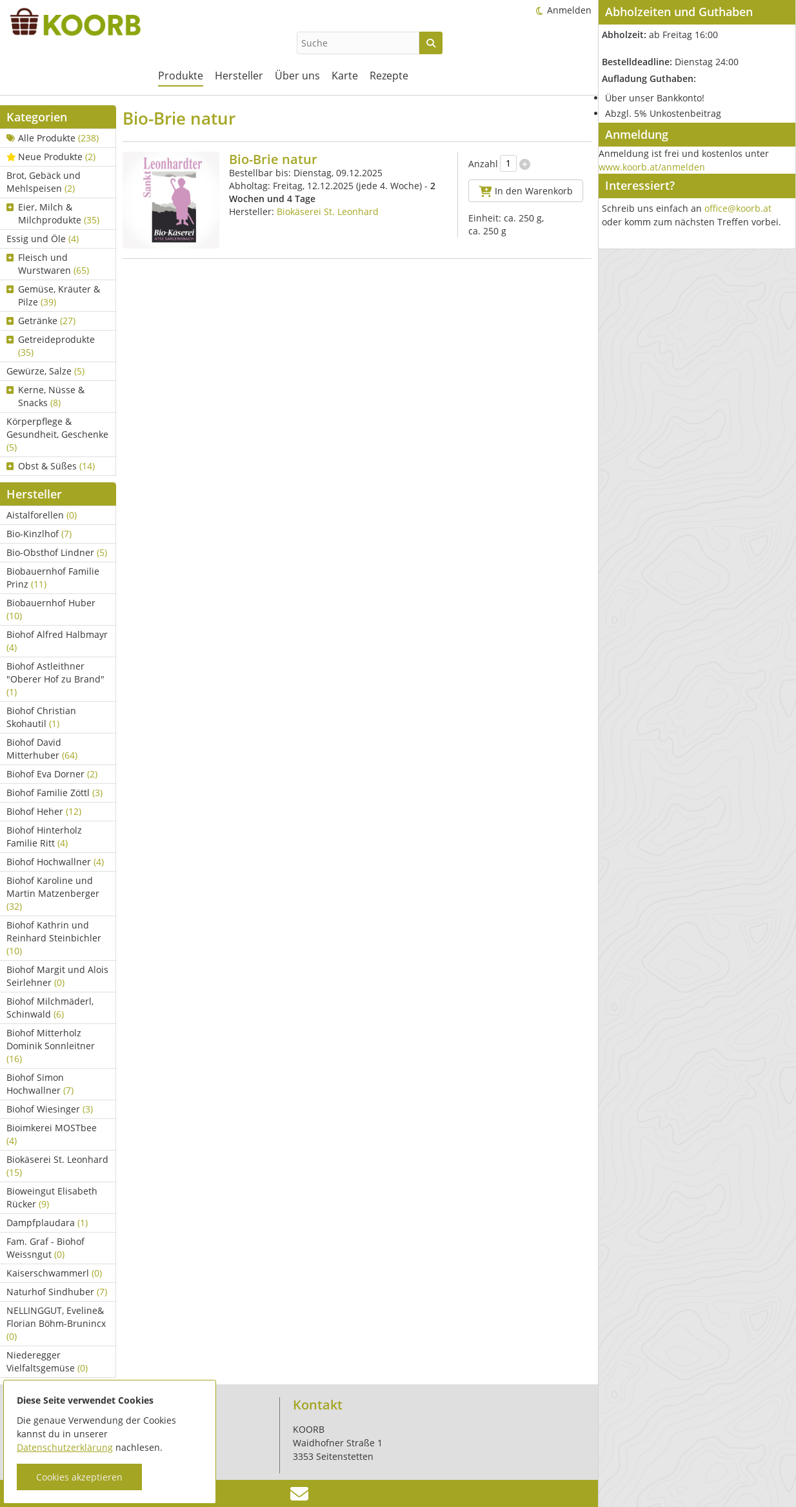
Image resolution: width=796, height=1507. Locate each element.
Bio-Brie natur (273, 159)
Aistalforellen (41, 515)
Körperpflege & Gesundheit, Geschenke (57, 434)
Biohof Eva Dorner (51, 774)
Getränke (40, 320)
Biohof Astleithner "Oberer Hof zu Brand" (55, 679)
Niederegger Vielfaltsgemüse (47, 1361)
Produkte (180, 75)
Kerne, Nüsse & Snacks (45, 396)
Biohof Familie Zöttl (54, 792)
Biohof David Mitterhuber (41, 748)
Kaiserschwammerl (54, 1273)
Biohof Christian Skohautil (41, 717)
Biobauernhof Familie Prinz (52, 577)
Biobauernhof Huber (50, 609)
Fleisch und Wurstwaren (47, 263)
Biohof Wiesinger (49, 1109)
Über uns (297, 75)
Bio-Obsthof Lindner (56, 552)
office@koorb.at (737, 208)
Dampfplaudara (47, 1222)
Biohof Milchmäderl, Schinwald (50, 1007)
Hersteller (239, 75)
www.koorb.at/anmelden (652, 167)
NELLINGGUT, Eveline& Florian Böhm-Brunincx (56, 1323)
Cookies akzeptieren (79, 1477)
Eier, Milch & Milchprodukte (52, 213)
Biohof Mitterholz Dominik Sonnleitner (50, 1046)
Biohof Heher (43, 811)
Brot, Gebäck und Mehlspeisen (43, 181)
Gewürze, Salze (45, 371)
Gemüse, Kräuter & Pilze (53, 295)
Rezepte (389, 75)
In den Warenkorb (526, 191)
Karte (345, 75)
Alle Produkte (52, 138)
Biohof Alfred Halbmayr (57, 640)
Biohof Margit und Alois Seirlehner (57, 976)
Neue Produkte (50, 156)
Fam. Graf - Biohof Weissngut (45, 1247)
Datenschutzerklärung (65, 1447)
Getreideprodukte (50, 345)
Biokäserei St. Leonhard (57, 1165)
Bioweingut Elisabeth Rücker (51, 1197)
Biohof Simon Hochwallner (40, 1083)
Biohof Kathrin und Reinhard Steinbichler (53, 938)
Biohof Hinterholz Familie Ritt (44, 836)
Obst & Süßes (50, 466)
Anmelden (569, 10)
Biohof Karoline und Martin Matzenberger (52, 893)
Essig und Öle (42, 238)
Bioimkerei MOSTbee (51, 1134)
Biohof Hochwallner (55, 862)
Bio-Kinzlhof (39, 534)
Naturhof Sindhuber (56, 1292)
